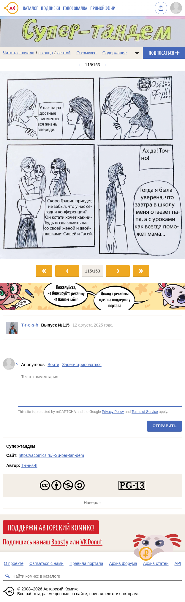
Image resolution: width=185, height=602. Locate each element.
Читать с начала (18, 52)
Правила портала (86, 563)
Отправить (164, 426)
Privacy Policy (113, 412)
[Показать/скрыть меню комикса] (137, 53)
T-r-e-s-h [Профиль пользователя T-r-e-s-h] (29, 324)
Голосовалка (75, 8)
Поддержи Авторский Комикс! (50, 527)
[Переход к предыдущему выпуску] (23, 165)
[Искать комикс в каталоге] (7, 576)
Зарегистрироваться (81, 364)
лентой (64, 52)
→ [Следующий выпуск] (105, 64)
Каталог (30, 8)
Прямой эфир (102, 8)
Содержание (114, 52)
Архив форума (123, 563)
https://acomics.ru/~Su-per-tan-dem (51, 455)
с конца (46, 52)
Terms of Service (145, 412)
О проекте (13, 563)
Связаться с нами (46, 563)
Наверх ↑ (92, 502)
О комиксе (86, 52)
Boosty (59, 541)
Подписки (50, 8)
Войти (53, 364)
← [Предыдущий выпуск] (80, 64)
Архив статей (156, 563)
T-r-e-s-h (29, 465)
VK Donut (91, 541)
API (178, 563)
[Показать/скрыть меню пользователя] (176, 8)
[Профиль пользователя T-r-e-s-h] (12, 328)
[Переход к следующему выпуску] (92, 165)
